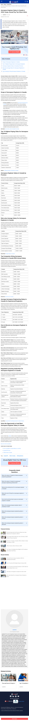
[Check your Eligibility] (14, 51)
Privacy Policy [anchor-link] (3, 708)
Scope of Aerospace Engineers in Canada (11, 62)
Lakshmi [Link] (15, 629)
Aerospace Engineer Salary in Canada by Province (13, 66)
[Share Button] (27, 15)
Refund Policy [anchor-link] (8, 708)
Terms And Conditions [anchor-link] (19, 707)
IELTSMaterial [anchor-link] (7, 707)
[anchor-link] (14, 694)
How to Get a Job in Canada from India (12, 128)
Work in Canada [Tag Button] (12, 455)
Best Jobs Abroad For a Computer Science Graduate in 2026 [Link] (16, 576)
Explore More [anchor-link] (21, 701)
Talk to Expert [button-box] (14, 718)
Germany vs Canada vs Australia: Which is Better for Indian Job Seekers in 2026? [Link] (17, 541)
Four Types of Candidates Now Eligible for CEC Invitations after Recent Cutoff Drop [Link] (17, 550)
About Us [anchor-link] (12, 707)
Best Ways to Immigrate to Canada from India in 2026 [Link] (16, 571)
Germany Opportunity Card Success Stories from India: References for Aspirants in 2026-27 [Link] (17, 533)
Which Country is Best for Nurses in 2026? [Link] (14, 545)
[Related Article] (8, 681)
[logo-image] (13, 2)
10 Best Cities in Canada (7, 452)
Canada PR (9, 4)
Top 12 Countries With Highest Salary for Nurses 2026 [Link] (16, 563)
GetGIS (9, 435)
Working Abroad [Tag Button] (20, 455)
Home (2, 4)
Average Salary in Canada (10, 253)
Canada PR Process (6, 450)
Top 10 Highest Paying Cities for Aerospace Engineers (14, 64)
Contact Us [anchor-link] (14, 708)
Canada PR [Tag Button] (6, 455)
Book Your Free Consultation (6, 443)
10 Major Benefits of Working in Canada (11, 170)
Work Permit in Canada (9, 296)
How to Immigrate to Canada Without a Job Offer (12, 448)
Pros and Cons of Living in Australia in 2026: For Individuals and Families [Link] (15, 559)
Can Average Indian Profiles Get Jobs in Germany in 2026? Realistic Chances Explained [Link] (17, 537)
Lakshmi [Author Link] (4, 14)
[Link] (3, 558)
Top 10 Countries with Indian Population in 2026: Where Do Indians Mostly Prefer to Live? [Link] (17, 567)
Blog (5, 4)
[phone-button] (27, 2)
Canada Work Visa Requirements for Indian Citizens (14, 420)
